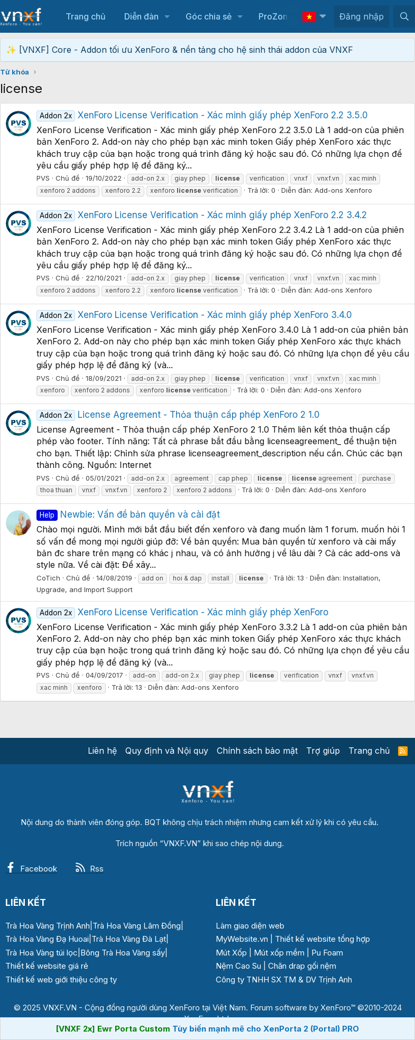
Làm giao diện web (250, 926)
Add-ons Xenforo (343, 190)
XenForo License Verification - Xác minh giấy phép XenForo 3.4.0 (194, 315)
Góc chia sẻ (209, 16)
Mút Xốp (231, 953)
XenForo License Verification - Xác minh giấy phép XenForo (182, 612)
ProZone (276, 16)
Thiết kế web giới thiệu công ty (61, 980)
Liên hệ (102, 750)
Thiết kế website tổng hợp (322, 939)
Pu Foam (327, 953)
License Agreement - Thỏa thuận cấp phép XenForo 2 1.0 (178, 414)
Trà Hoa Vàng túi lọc (41, 953)
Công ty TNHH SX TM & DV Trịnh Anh (284, 980)
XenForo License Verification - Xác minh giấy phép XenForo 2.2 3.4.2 (201, 215)
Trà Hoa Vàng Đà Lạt (128, 939)
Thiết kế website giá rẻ (46, 966)
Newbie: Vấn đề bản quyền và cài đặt (128, 514)
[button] (167, 16)
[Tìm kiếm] (404, 16)
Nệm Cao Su (238, 966)
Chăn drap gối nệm (302, 966)
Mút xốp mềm (279, 953)
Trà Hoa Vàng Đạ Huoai (47, 939)
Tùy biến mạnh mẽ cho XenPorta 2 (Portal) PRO (265, 1029)
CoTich (48, 578)
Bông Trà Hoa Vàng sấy (122, 953)
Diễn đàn (141, 16)
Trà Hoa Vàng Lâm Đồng (137, 926)
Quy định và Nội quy (166, 750)
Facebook (31, 869)
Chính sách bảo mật (257, 750)
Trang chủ (86, 16)
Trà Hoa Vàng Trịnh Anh (47, 926)
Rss (89, 869)
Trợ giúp (323, 750)
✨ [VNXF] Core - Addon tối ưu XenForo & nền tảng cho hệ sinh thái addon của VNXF (179, 49)
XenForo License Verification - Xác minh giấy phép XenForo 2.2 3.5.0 (202, 115)
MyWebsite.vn (242, 939)
